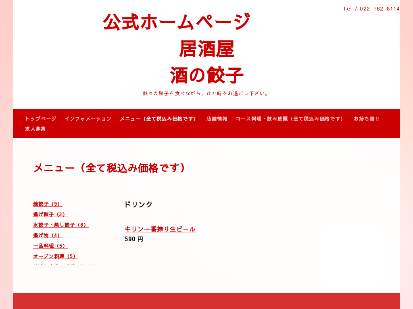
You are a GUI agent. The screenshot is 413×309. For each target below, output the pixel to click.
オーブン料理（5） (55, 256)
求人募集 (35, 128)
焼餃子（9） (48, 203)
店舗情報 (216, 118)
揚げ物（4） (48, 235)
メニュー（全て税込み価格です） (159, 118)
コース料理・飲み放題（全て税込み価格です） (291, 118)
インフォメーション (88, 118)
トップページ (40, 118)
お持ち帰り (367, 118)
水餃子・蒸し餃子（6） (61, 224)
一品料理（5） (50, 245)
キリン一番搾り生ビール (160, 229)
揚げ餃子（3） (50, 214)
